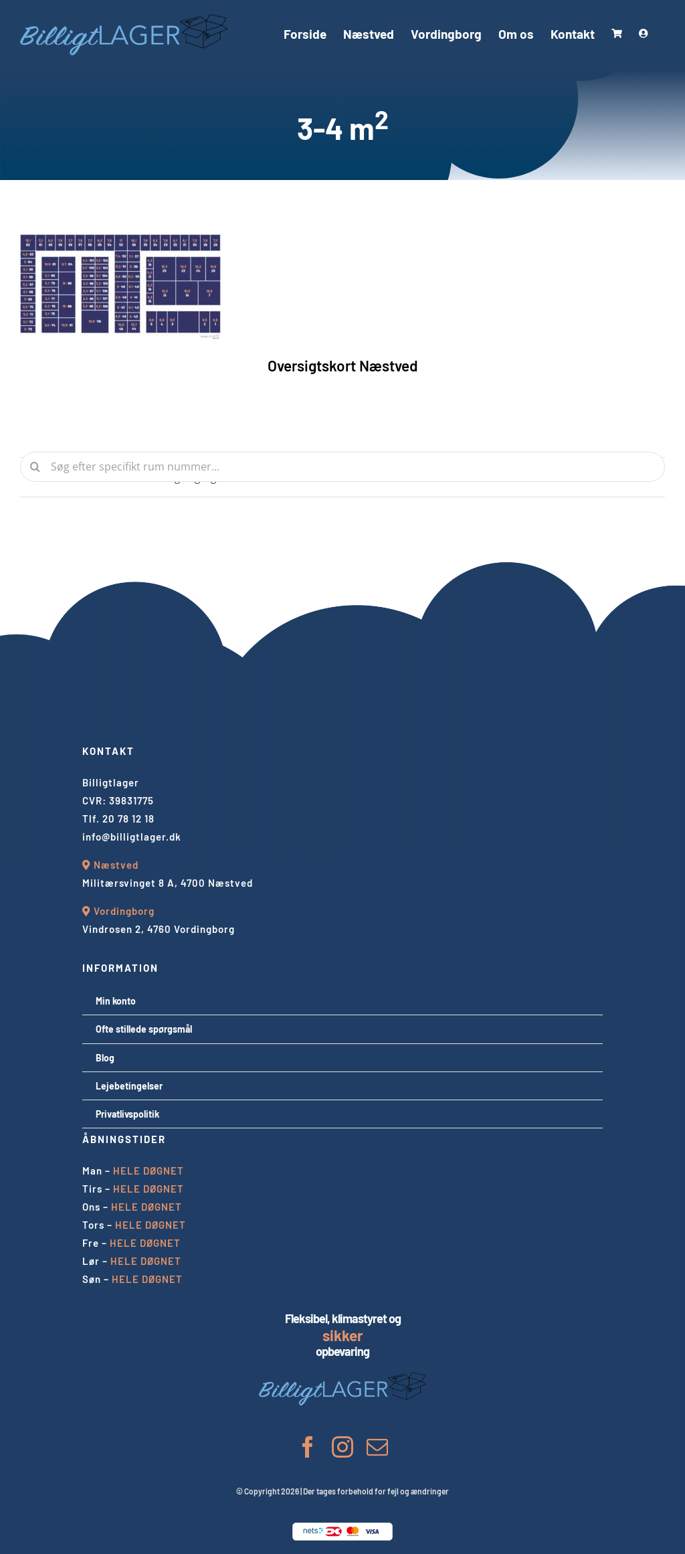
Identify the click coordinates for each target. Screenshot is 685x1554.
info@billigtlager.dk (131, 837)
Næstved (116, 865)
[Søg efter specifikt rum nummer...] (342, 467)
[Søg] (35, 467)
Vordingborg (124, 911)
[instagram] (342, 1447)
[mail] (377, 1447)
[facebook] (307, 1447)
